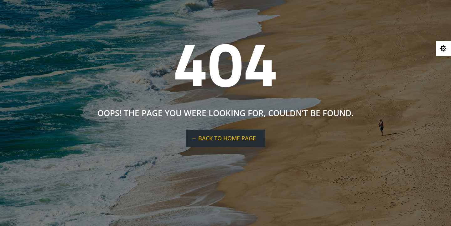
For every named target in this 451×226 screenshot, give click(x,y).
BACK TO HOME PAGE (227, 138)
